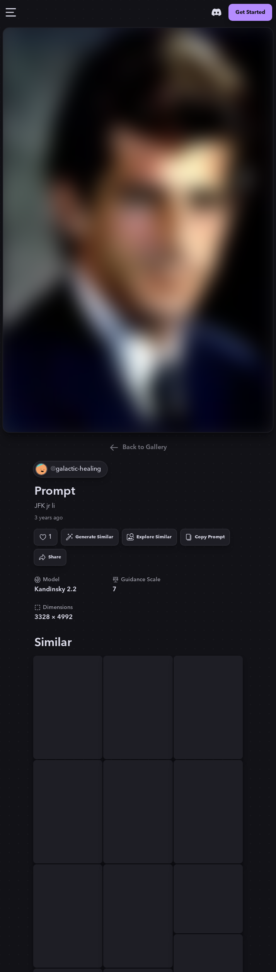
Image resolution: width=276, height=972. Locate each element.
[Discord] (216, 12)
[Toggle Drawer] (11, 12)
